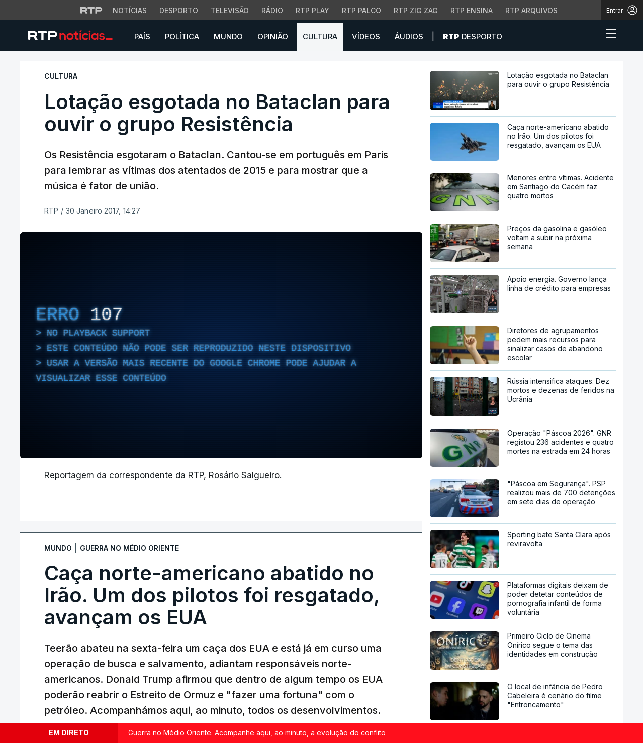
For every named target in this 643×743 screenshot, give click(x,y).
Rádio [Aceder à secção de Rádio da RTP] (272, 10)
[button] (592, 36)
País (142, 36)
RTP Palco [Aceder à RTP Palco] (361, 10)
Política (182, 36)
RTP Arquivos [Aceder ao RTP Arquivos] (531, 10)
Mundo (228, 36)
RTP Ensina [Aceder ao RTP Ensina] (471, 10)
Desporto (472, 36)
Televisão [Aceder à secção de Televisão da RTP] (230, 10)
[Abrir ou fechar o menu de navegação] (608, 35)
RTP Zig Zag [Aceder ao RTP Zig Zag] (416, 10)
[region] (221, 345)
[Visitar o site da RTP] (91, 10)
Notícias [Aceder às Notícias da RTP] (130, 10)
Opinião (272, 36)
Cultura (320, 36)
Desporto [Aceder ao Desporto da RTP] (178, 10)
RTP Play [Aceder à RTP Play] (312, 10)
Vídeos (366, 36)
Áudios (409, 36)
